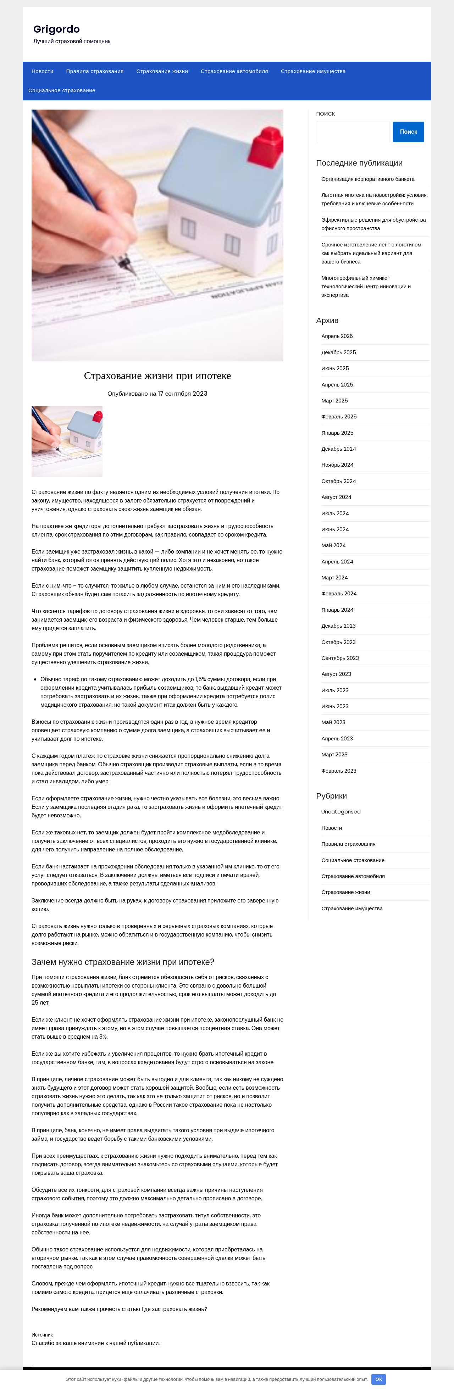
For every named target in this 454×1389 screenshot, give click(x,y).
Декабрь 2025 (338, 352)
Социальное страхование (61, 90)
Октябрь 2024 (338, 481)
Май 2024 (333, 545)
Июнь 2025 (335, 368)
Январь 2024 (337, 609)
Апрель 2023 (337, 738)
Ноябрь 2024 (337, 464)
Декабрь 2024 (338, 448)
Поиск (325, 113)
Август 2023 (336, 674)
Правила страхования (95, 71)
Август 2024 (336, 497)
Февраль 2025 (339, 416)
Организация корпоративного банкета (368, 179)
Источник (44, 1334)
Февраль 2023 (338, 770)
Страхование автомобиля (234, 71)
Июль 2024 (335, 513)
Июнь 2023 (334, 706)
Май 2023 (333, 722)
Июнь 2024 (335, 529)
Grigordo (57, 29)
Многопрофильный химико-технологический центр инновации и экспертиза (366, 286)
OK (378, 1379)
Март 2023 (334, 754)
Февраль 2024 (339, 593)
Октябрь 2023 (338, 642)
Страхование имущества (313, 71)
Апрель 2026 (337, 336)
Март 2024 (334, 577)
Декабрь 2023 (338, 625)
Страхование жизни (162, 71)
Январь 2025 (337, 433)
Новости (43, 71)
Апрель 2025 (337, 384)
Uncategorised (341, 811)
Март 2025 (334, 400)
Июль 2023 (334, 690)
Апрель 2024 (337, 561)
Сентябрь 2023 (340, 658)
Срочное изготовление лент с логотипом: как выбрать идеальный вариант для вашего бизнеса (371, 253)
